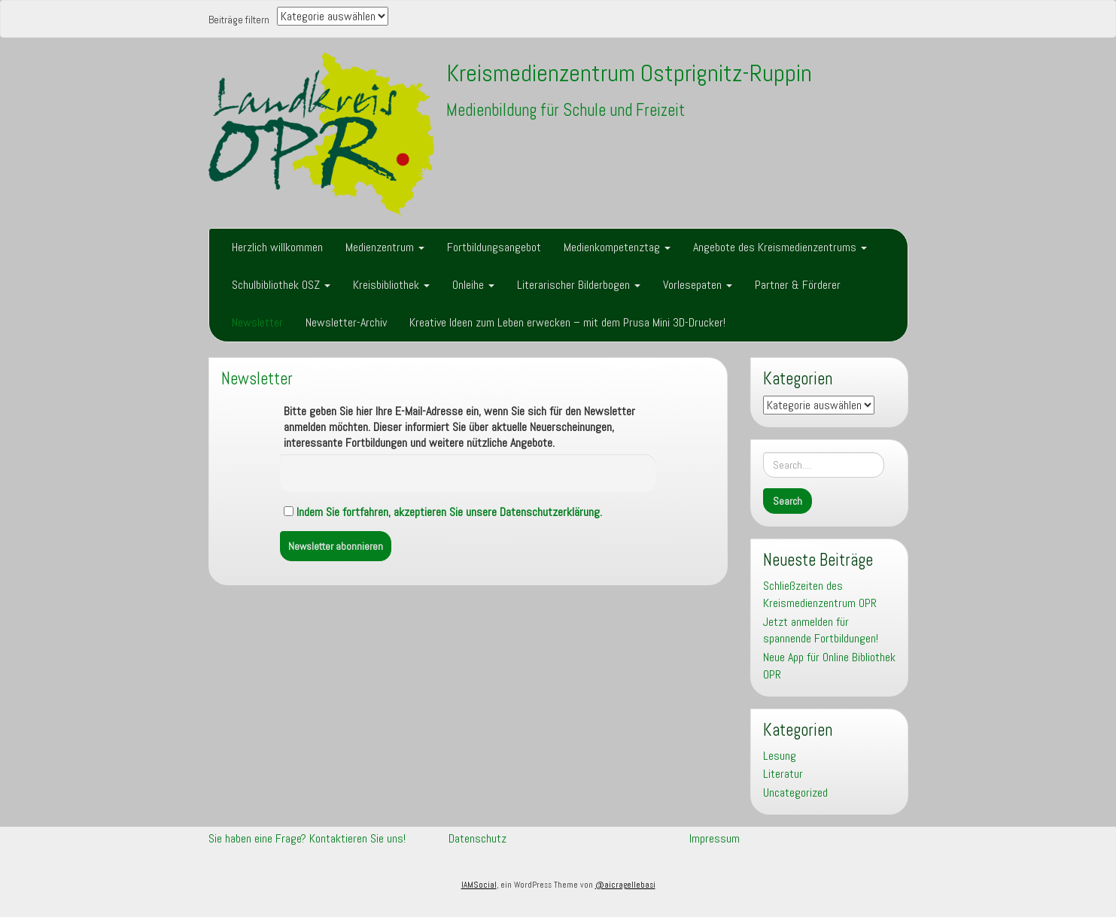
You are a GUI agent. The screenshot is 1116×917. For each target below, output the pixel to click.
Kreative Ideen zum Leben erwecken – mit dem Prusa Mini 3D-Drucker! (567, 322)
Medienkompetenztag (617, 247)
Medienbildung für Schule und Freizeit (565, 110)
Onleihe (473, 285)
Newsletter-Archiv (346, 322)
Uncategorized (795, 792)
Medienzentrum (384, 247)
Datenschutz (477, 838)
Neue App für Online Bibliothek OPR (829, 665)
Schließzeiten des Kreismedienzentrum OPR (820, 594)
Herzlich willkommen (277, 247)
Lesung (779, 756)
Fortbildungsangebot (494, 247)
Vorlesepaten (697, 285)
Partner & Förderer (798, 285)
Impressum (714, 838)
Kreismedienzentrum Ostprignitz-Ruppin (629, 73)
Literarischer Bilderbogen (578, 285)
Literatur (783, 774)
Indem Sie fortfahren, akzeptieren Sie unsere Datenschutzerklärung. (449, 512)
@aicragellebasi (625, 884)
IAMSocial (479, 884)
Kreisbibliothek (391, 285)
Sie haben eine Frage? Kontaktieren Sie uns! (307, 838)
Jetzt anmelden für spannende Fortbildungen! (820, 630)
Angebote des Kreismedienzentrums (780, 247)
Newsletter (257, 322)
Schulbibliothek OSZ (281, 285)
